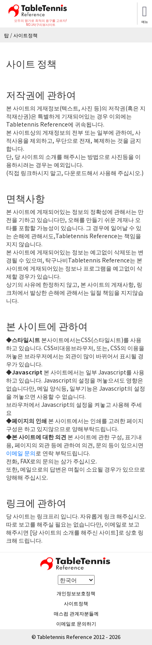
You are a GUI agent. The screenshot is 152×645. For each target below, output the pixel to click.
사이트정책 (76, 603)
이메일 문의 (21, 453)
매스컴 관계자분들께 (76, 613)
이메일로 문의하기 (76, 623)
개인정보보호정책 (76, 593)
